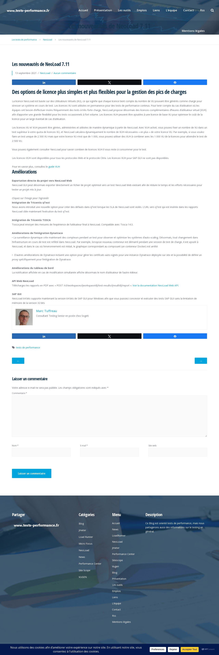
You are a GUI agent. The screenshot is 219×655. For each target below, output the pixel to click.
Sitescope (117, 560)
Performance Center (90, 563)
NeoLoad (45, 73)
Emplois (142, 10)
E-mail (84, 445)
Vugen (115, 566)
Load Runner (86, 537)
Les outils (124, 10)
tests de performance (28, 347)
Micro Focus (85, 543)
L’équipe (171, 10)
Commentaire (19, 393)
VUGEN (83, 577)
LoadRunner (119, 535)
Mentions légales (193, 31)
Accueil (83, 10)
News (82, 557)
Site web (153, 445)
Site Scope (84, 570)
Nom (15, 445)
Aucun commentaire (65, 73)
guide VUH (54, 166)
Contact (188, 10)
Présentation (103, 10)
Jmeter (82, 530)
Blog (81, 523)
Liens (156, 10)
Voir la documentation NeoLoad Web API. (156, 285)
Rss (202, 10)
